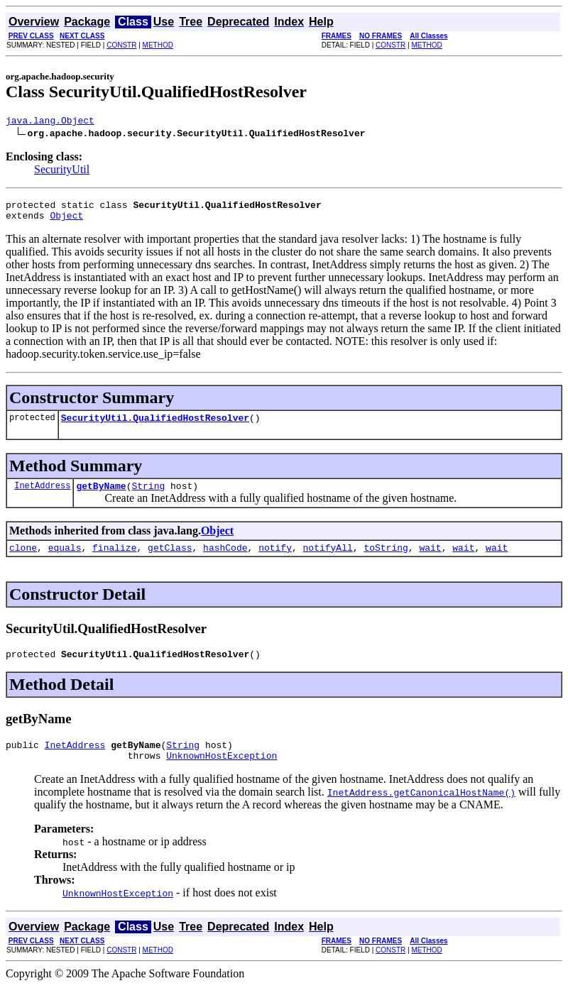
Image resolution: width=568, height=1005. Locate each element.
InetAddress (42, 496)
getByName (101, 496)
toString (386, 560)
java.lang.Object (50, 122)
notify (275, 560)
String (148, 496)
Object (66, 221)
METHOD (158, 45)
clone (23, 560)
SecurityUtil (61, 171)
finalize (114, 560)
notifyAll (328, 560)
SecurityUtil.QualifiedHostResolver (155, 425)
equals (65, 560)
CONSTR (121, 45)
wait (430, 560)
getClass (170, 560)
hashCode (225, 560)
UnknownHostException (221, 774)
